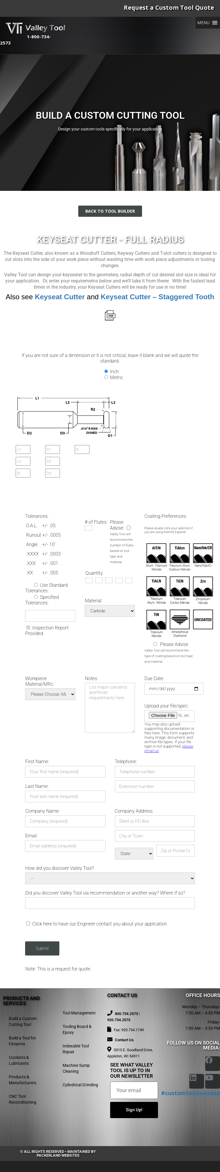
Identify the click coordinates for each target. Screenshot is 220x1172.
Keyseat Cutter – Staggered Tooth (157, 297)
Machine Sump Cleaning (76, 1068)
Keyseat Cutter (60, 297)
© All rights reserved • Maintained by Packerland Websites (58, 1153)
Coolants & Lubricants (19, 1060)
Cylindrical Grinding (80, 1084)
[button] (203, 23)
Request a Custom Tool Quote (169, 7)
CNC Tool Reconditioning (22, 1099)
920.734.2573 (118, 1020)
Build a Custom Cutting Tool (23, 1021)
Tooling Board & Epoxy (77, 1029)
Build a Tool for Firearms (22, 1041)
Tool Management (79, 1013)
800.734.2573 (126, 1013)
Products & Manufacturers (22, 1080)
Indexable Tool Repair (76, 1049)
